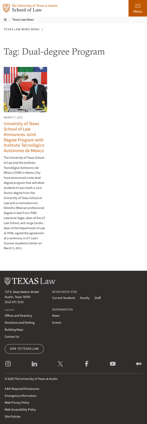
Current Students (63, 298)
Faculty (85, 298)
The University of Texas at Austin (36, 379)
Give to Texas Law (24, 348)
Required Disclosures (22, 388)
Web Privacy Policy (17, 402)
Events (56, 322)
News (56, 315)
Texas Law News (23, 19)
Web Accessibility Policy (20, 409)
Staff (97, 298)
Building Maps (14, 329)
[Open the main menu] (138, 8)
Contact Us (12, 336)
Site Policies (13, 416)
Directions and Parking (19, 322)
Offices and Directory (18, 315)
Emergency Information (20, 395)
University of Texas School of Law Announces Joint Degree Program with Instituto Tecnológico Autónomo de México (24, 137)
